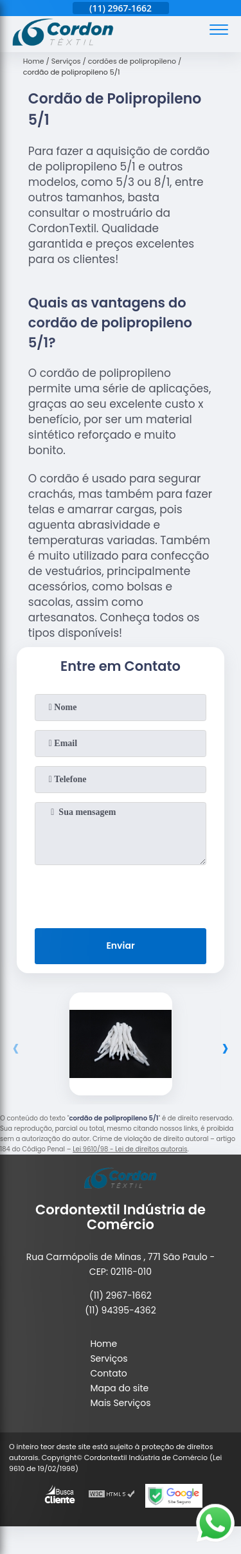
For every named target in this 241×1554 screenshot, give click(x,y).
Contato (108, 1373)
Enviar (120, 945)
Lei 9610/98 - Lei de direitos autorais (130, 1149)
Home (103, 1343)
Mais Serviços (120, 1402)
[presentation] (121, 894)
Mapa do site (119, 1388)
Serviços (108, 1358)
